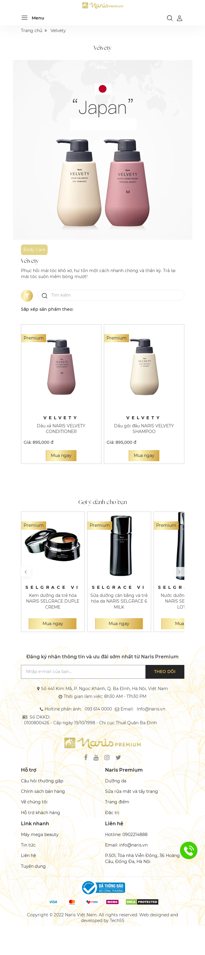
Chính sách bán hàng (43, 791)
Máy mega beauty (40, 834)
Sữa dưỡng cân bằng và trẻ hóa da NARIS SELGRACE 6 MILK (119, 601)
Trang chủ (31, 30)
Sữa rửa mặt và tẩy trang (131, 791)
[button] (26, 572)
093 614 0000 (98, 709)
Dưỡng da (115, 781)
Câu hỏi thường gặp (42, 781)
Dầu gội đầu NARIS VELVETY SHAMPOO (144, 428)
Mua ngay (61, 455)
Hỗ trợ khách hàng (40, 812)
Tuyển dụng (33, 866)
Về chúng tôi (34, 802)
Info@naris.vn (150, 709)
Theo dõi (165, 671)
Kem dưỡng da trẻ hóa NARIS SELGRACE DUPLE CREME (52, 601)
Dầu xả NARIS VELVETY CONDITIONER (61, 428)
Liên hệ (28, 856)
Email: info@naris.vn (126, 845)
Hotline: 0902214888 (126, 834)
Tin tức (28, 845)
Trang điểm (117, 802)
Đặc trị (112, 812)
